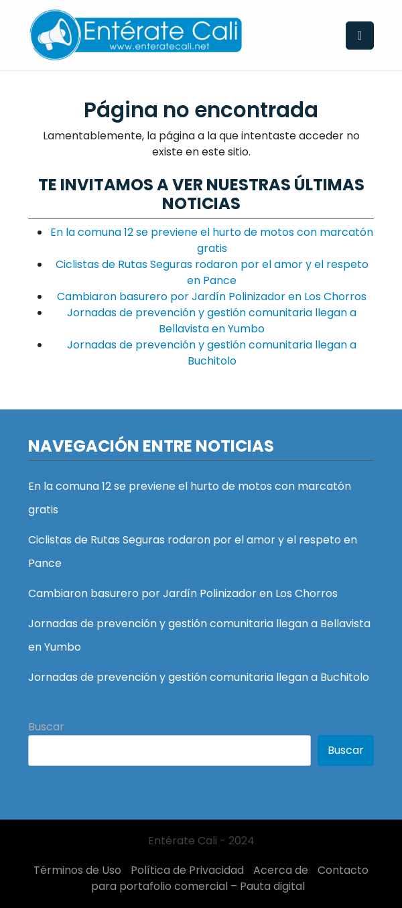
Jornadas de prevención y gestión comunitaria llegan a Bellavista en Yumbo (211, 320)
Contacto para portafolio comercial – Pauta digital (230, 878)
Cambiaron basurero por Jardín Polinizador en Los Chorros (211, 296)
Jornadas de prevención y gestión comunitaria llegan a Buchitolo (211, 353)
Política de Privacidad (187, 870)
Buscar (46, 726)
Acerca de (280, 870)
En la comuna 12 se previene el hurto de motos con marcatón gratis (211, 240)
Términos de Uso (77, 870)
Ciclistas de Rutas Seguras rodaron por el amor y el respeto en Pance (212, 272)
